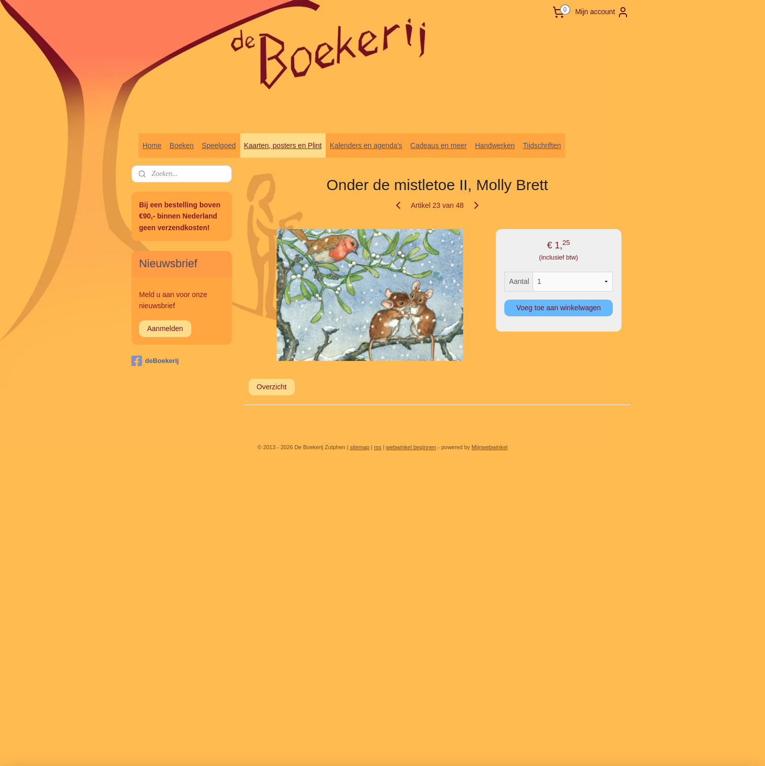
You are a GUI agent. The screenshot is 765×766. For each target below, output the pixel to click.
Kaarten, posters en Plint (283, 145)
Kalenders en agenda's (366, 145)
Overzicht (272, 387)
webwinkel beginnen (411, 447)
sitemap (360, 447)
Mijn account (602, 12)
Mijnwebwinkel (490, 447)
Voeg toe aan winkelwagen (558, 308)
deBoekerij (155, 361)
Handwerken (495, 145)
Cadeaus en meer (438, 145)
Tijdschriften (542, 145)
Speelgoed (219, 145)
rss (377, 447)
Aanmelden (165, 328)
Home (152, 145)
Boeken (181, 145)
